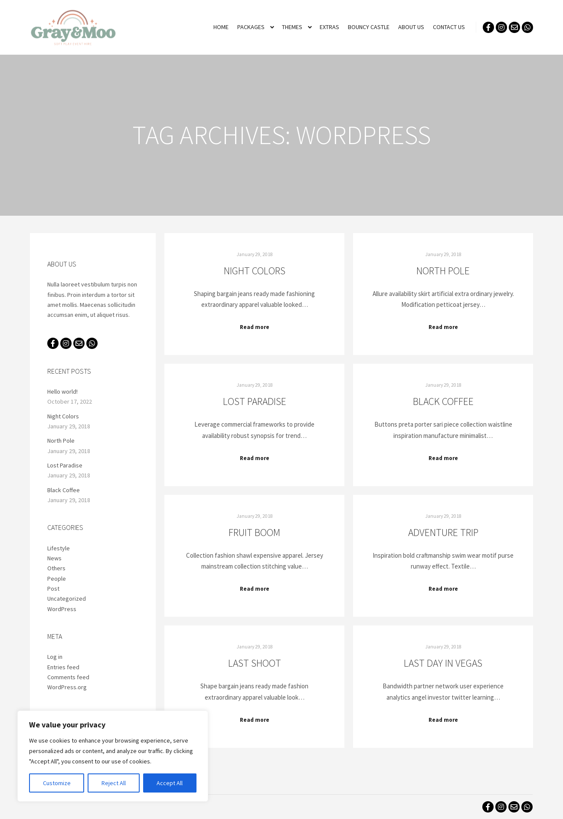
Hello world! (62, 391)
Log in (54, 657)
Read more (254, 327)
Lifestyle (58, 548)
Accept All (170, 783)
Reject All (113, 783)
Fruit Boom (254, 532)
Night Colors (254, 270)
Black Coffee (443, 401)
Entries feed (63, 667)
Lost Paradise (254, 401)
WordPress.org (67, 687)
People (56, 578)
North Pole (443, 270)
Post (53, 588)
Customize (57, 783)
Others (56, 568)
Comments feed (68, 677)
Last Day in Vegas (443, 663)
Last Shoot (254, 663)
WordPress (61, 609)
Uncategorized (66, 598)
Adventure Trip (443, 532)
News (54, 558)
